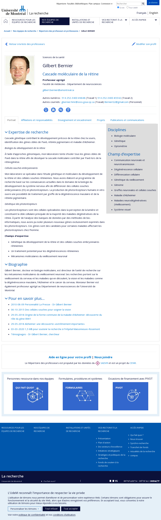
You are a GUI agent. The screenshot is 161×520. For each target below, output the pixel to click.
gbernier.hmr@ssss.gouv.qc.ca (77, 101)
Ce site (120, 7)
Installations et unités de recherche (78, 429)
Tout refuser (51, 508)
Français (141, 13)
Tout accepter (71, 508)
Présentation (104, 438)
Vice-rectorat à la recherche (107, 429)
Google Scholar (68, 109)
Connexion (106, 3)
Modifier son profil (146, 44)
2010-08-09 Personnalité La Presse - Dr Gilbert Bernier (41, 304)
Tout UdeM (132, 7)
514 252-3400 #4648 (73, 97)
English (153, 13)
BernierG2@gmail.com (116, 101)
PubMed (60, 109)
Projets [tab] (101, 120)
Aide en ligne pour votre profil (70, 357)
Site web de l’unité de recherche (53, 109)
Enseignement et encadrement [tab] (75, 120)
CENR (133, 363)
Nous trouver (136, 439)
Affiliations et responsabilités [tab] (37, 120)
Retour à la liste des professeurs (27, 44)
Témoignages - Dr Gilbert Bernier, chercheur (35, 334)
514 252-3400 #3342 (109, 97)
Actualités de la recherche (142, 451)
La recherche (38, 13)
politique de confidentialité (32, 514)
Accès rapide (137, 427)
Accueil (7, 31)
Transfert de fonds (139, 447)
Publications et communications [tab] (127, 120)
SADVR (101, 363)
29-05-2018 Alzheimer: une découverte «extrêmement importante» (48, 323)
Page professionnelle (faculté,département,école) (46, 109)
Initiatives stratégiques (109, 450)
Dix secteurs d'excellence (110, 446)
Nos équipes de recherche (24, 31)
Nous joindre (103, 357)
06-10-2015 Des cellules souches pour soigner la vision (41, 309)
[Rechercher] (143, 4)
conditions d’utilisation (64, 514)
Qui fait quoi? (49, 481)
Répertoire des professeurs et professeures (58, 31)
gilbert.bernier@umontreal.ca (58, 90)
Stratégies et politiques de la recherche (111, 456)
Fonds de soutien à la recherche (108, 464)
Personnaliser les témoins (24, 508)
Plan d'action (104, 442)
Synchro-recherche (139, 443)
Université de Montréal (14, 10)
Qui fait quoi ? (136, 435)
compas (134, 455)
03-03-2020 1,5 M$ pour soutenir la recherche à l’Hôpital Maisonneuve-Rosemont (55, 329)
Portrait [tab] (11, 120)
